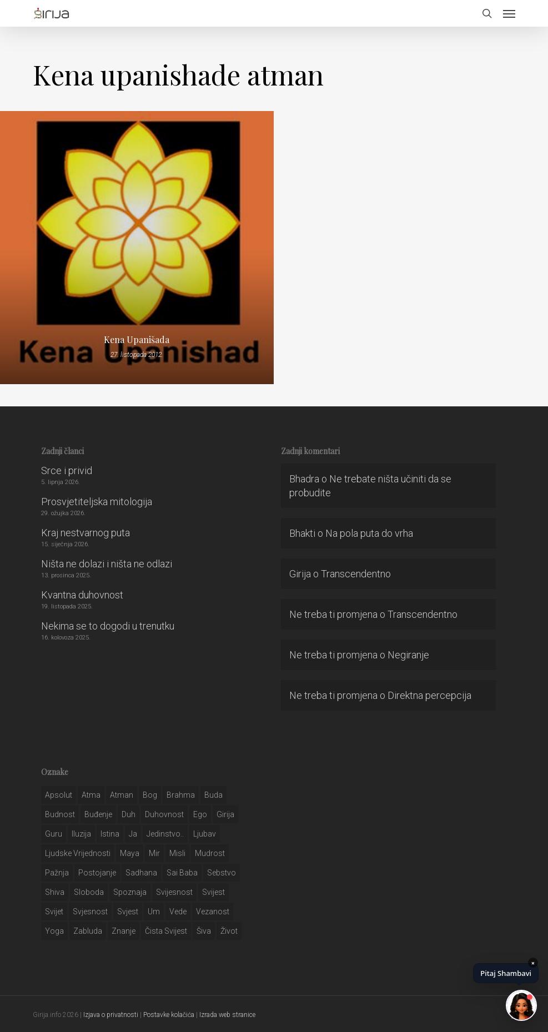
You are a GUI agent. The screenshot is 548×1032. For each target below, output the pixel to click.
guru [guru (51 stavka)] (53, 833)
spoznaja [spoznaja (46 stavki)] (130, 892)
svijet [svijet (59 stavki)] (54, 911)
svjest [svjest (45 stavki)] (127, 911)
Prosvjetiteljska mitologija (96, 501)
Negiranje (408, 655)
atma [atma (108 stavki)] (91, 795)
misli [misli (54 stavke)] (177, 853)
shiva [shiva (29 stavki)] (54, 892)
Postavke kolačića (168, 1015)
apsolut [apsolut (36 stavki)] (58, 795)
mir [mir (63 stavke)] (154, 853)
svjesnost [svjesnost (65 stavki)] (90, 911)
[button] (509, 13)
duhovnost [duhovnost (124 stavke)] (164, 814)
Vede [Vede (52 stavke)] (178, 911)
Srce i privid (66, 470)
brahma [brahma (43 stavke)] (181, 795)
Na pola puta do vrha (369, 533)
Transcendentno (356, 574)
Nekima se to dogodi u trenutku (107, 626)
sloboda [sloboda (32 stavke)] (89, 892)
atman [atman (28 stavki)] (121, 795)
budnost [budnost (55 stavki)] (60, 814)
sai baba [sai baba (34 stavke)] (182, 872)
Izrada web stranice (227, 1015)
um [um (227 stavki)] (154, 911)
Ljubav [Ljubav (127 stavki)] (204, 833)
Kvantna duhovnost (82, 595)
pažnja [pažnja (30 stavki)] (57, 872)
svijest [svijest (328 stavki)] (213, 892)
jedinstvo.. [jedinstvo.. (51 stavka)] (165, 833)
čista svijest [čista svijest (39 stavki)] (166, 931)
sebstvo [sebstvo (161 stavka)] (221, 872)
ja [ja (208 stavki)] (133, 833)
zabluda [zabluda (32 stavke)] (87, 931)
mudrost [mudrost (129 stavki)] (210, 853)
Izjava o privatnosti (110, 1015)
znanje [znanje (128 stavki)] (123, 931)
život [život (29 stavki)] (229, 931)
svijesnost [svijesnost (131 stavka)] (174, 892)
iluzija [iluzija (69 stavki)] (81, 833)
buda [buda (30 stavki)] (213, 795)
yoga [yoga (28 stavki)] (54, 931)
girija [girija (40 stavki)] (225, 814)
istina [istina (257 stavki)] (109, 833)
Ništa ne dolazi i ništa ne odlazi (106, 564)
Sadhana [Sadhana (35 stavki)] (141, 872)
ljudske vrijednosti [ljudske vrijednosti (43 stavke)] (77, 853)
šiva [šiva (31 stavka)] (204, 931)
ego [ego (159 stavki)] (200, 814)
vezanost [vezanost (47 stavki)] (212, 911)
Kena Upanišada (136, 339)
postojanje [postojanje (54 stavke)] (97, 872)
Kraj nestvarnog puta (85, 532)
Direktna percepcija (429, 695)
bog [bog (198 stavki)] (150, 795)
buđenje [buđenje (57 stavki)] (98, 814)
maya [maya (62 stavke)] (129, 853)
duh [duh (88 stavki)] (128, 814)
